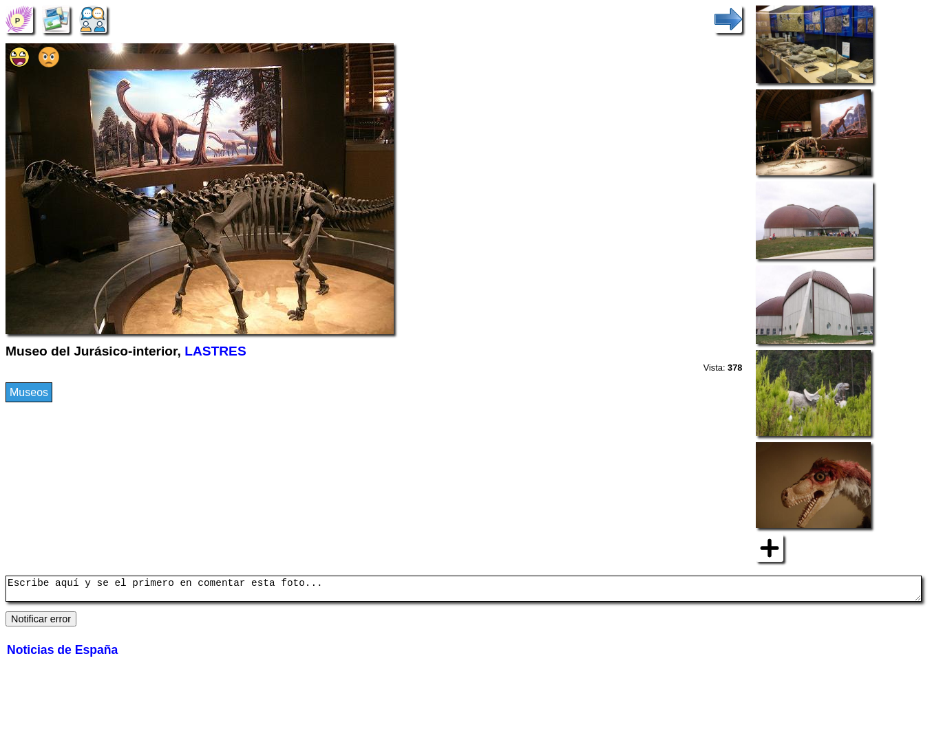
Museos (29, 392)
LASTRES (215, 351)
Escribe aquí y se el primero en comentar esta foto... (464, 591)
